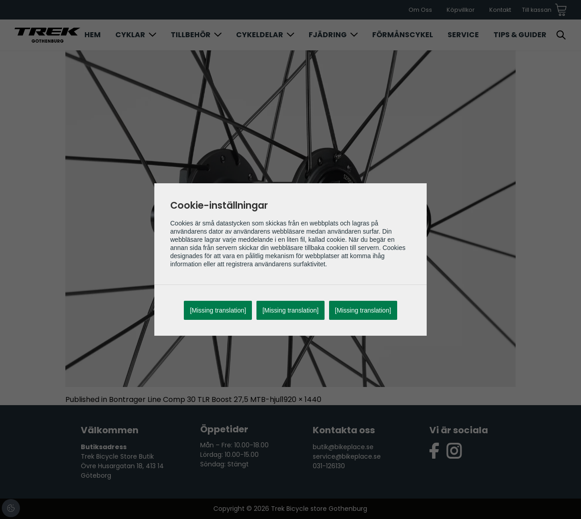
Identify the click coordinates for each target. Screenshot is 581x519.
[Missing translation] (218, 310)
